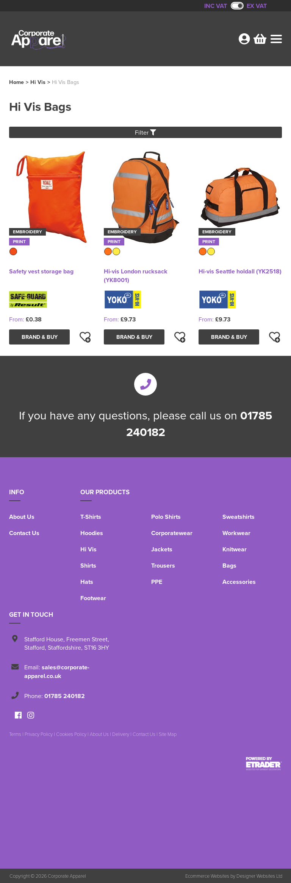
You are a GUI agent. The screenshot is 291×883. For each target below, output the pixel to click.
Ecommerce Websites (207, 875)
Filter (145, 132)
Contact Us (24, 533)
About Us (21, 516)
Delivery (120, 734)
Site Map (168, 734)
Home (16, 82)
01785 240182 (64, 696)
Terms (15, 734)
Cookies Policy (71, 734)
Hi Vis (37, 82)
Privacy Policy (39, 734)
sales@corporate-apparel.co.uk (56, 671)
